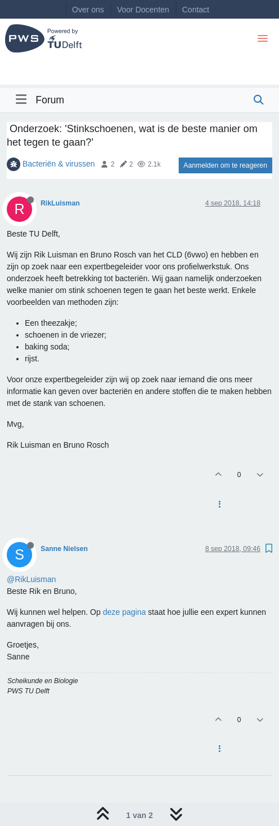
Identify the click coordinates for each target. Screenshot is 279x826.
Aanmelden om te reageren (225, 165)
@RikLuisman (31, 579)
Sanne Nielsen (64, 549)
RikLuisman (60, 203)
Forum (50, 100)
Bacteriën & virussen (59, 163)
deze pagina (124, 612)
